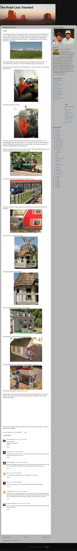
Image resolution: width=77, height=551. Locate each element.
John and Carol (11, 491)
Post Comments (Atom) (15, 540)
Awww (57, 162)
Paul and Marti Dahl (12, 503)
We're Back (58, 160)
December (58, 139)
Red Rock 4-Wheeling (58, 98)
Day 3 (57, 154)
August (58, 148)
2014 (56, 137)
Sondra (9, 451)
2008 (56, 187)
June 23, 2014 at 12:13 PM (23, 503)
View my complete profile (59, 74)
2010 (56, 182)
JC (7, 473)
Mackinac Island (57, 90)
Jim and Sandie (11, 462)
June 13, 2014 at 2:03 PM (15, 482)
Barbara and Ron (66, 49)
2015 (56, 135)
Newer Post (7, 537)
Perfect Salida (59, 164)
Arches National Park (58, 80)
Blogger (47, 547)
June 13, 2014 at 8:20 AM (15, 473)
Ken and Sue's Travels (68, 110)
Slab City (55, 100)
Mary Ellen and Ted (69, 116)
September (59, 146)
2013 (56, 176)
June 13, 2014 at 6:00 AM (17, 451)
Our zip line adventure (58, 94)
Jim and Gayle (10, 439)
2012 (56, 178)
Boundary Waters (57, 84)
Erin (8, 482)
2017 (56, 131)
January (58, 173)
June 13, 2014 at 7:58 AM (21, 462)
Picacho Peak (56, 96)
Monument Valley (57, 92)
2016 (56, 133)
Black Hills (55, 82)
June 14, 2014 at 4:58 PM (21, 491)
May (57, 167)
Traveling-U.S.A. (69, 121)
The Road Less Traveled (16, 7)
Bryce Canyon (56, 86)
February (58, 171)
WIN (66, 123)
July (57, 150)
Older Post (45, 537)
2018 (56, 129)
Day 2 (57, 156)
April (57, 169)
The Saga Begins (60, 158)
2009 (56, 185)
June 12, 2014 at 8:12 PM (21, 439)
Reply (8, 446)
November (58, 141)
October (58, 144)
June (57, 152)
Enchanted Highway (58, 88)
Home (26, 537)
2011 (56, 180)
